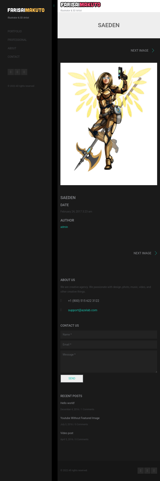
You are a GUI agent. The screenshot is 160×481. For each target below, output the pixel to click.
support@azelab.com (82, 310)
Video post (66, 433)
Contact (14, 56)
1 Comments (87, 409)
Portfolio (15, 31)
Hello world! (67, 403)
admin (64, 226)
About (12, 48)
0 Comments (81, 424)
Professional (17, 39)
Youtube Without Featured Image (80, 418)
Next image (139, 50)
